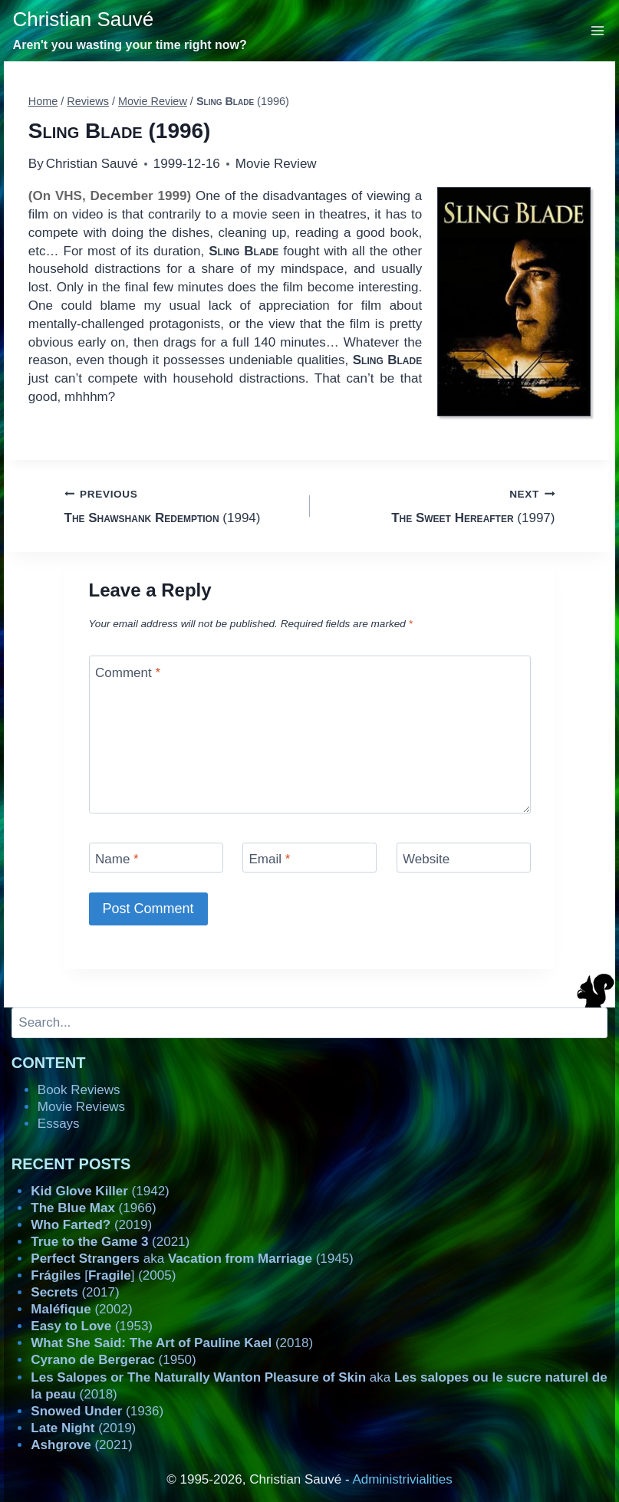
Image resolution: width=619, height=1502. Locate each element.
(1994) (180, 505)
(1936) (97, 1411)
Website (426, 859)
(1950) (113, 1359)
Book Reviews (79, 1090)
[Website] (464, 858)
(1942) (100, 1191)
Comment (127, 672)
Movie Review (276, 163)
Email (270, 859)
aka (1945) (192, 1258)
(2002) (81, 1309)
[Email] (309, 858)
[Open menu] (598, 30)
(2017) (75, 1292)
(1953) (92, 1326)
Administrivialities (402, 1479)
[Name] (156, 858)
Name (117, 859)
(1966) (93, 1208)
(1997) (439, 505)
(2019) (91, 1225)
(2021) (110, 1241)
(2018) (172, 1343)
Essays (59, 1123)
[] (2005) (103, 1275)
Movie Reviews (81, 1106)
